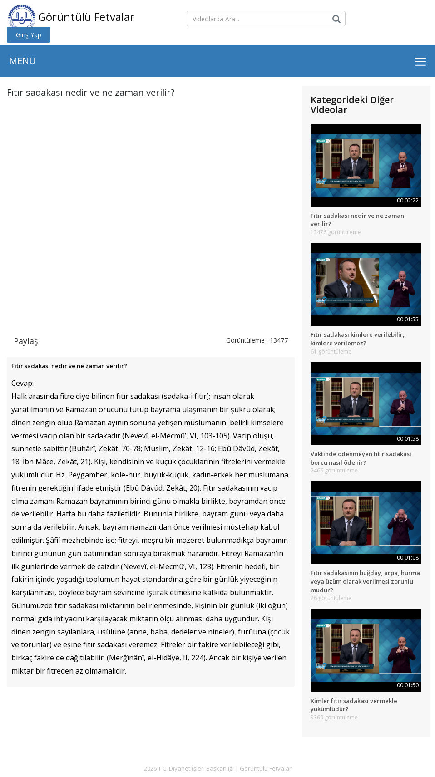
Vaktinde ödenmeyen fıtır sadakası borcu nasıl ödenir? (361, 458)
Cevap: (22, 383)
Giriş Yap (28, 34)
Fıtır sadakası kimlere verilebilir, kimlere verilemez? (358, 338)
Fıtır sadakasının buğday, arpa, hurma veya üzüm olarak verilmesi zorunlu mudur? (365, 581)
